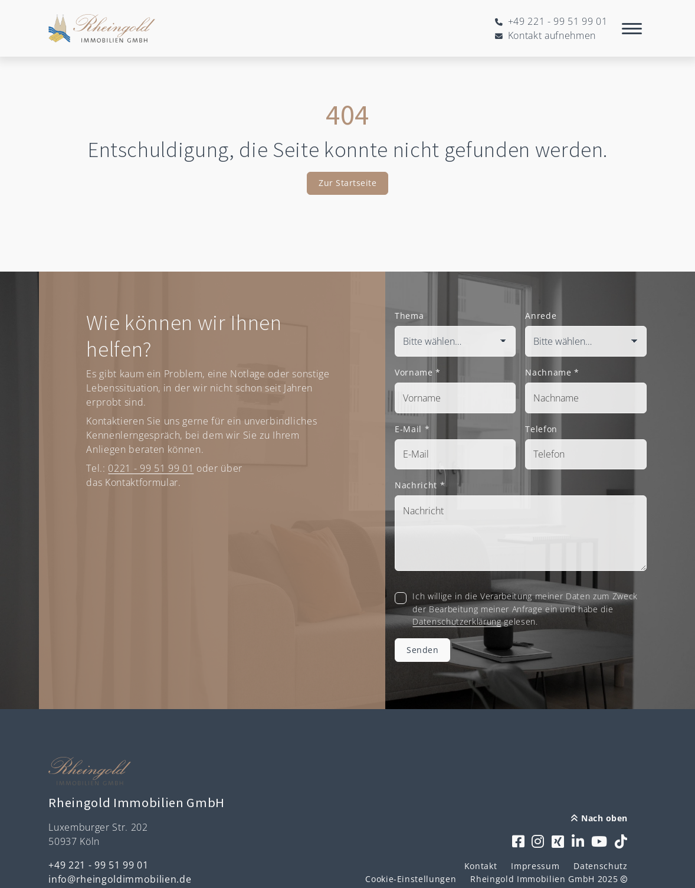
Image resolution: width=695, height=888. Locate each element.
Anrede (540, 315)
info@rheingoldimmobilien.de (119, 879)
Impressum (535, 865)
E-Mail (412, 429)
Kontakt (480, 865)
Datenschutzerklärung (456, 621)
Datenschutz (600, 865)
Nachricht (420, 485)
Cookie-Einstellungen (410, 878)
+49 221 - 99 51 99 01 (98, 864)
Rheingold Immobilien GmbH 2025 (548, 878)
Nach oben (599, 818)
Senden (422, 649)
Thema (409, 315)
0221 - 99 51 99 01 (151, 468)
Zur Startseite (347, 182)
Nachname (552, 372)
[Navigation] (632, 28)
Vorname (418, 372)
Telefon (541, 429)
